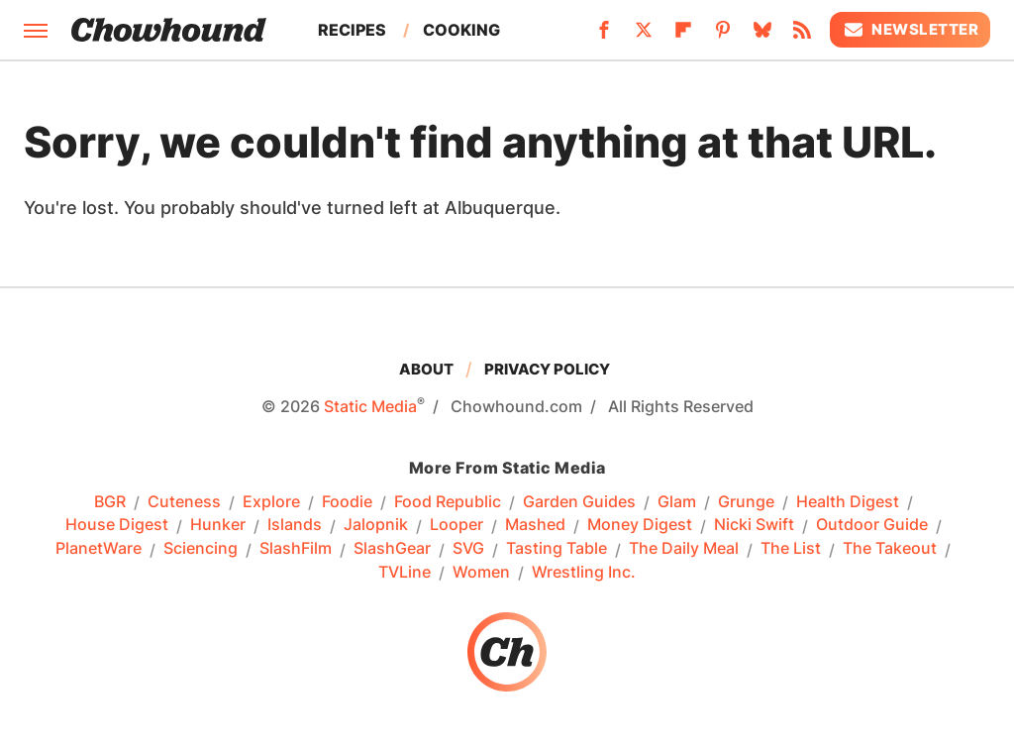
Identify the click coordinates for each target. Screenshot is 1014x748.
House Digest (116, 525)
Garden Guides (579, 502)
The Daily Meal (684, 549)
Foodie (347, 502)
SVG (468, 549)
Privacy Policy (547, 369)
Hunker (218, 525)
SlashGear (392, 549)
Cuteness (184, 502)
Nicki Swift (754, 525)
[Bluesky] (762, 36)
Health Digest (847, 502)
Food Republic (447, 502)
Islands (294, 525)
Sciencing (200, 549)
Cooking (461, 30)
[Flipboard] (683, 36)
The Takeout (890, 549)
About (426, 369)
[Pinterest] (723, 36)
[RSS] (802, 36)
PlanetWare (98, 549)
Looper (456, 525)
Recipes (352, 30)
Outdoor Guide (872, 525)
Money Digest (639, 525)
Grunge (746, 502)
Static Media (370, 406)
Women (481, 573)
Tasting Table (556, 549)
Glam (677, 502)
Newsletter (910, 30)
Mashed (535, 525)
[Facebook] (604, 36)
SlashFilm (295, 549)
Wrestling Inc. (584, 573)
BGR (110, 502)
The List (790, 549)
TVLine (404, 573)
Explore (271, 502)
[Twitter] (644, 36)
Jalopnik (376, 525)
